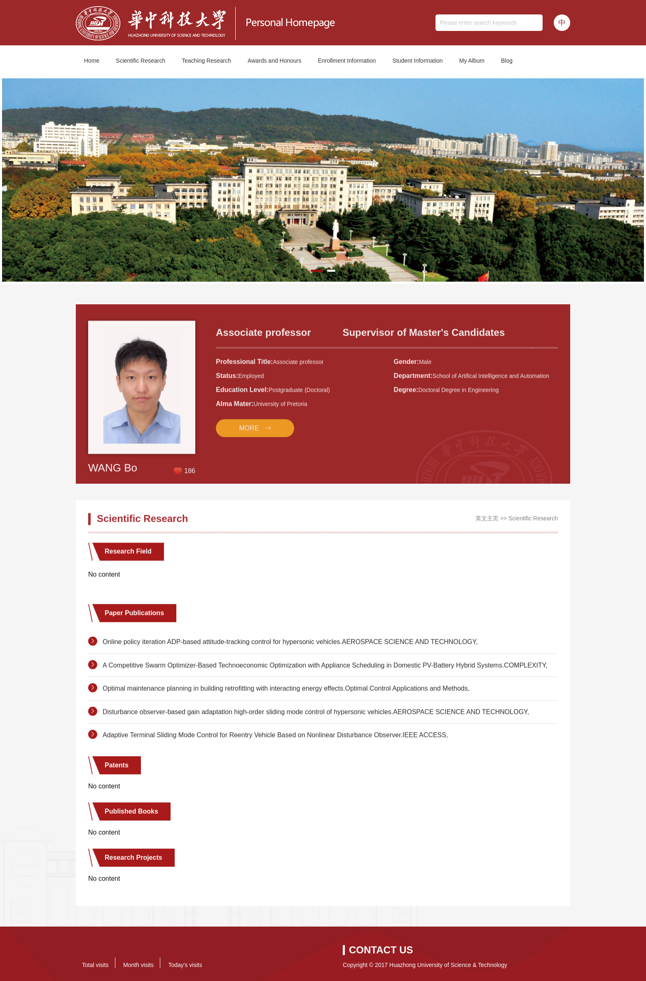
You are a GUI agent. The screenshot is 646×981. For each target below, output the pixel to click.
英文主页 (487, 524)
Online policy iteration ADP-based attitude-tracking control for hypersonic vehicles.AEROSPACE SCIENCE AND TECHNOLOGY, (290, 686)
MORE (249, 471)
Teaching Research (206, 60)
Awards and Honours (274, 60)
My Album (472, 60)
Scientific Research (140, 60)
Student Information (417, 60)
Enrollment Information (347, 60)
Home (91, 60)
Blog (507, 60)
